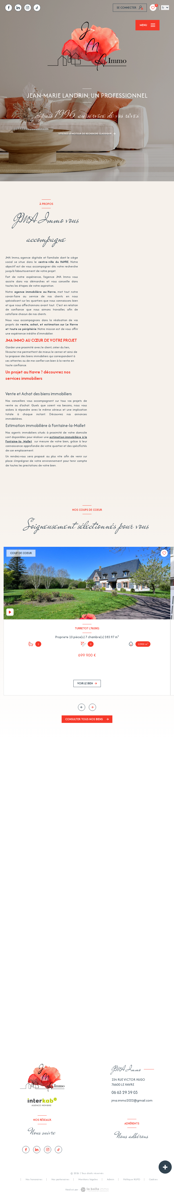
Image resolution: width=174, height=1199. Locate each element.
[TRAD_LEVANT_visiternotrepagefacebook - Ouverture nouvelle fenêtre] (8, 7)
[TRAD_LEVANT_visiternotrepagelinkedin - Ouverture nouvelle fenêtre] (18, 7)
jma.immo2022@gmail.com (131, 1100)
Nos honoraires (34, 1179)
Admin (110, 1179)
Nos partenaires (60, 1179)
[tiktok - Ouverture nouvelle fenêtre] (37, 7)
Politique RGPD (131, 1179)
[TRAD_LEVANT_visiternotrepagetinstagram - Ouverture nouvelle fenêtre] (27, 7)
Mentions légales (88, 1179)
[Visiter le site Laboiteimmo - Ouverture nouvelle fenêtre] (94, 1189)
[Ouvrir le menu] (147, 25)
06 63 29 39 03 (124, 1092)
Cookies (153, 1179)
